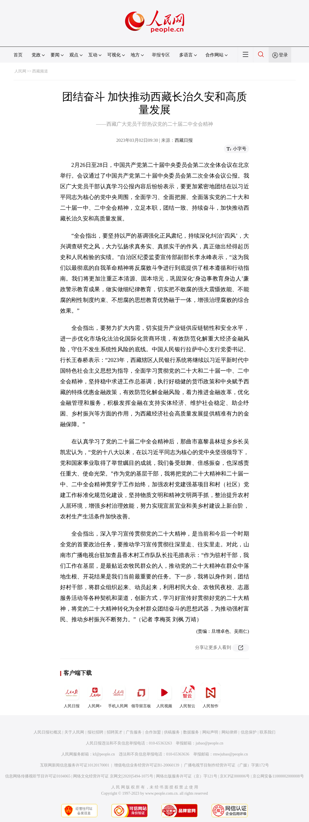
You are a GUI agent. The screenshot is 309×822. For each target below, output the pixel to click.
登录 (283, 54)
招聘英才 (114, 732)
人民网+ (95, 695)
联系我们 (267, 732)
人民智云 (187, 695)
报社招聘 (95, 732)
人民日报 (72, 695)
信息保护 (249, 732)
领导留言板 (141, 695)
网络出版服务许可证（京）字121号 (186, 776)
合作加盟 (153, 732)
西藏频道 (40, 71)
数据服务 (191, 732)
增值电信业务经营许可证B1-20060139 (146, 765)
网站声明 (210, 732)
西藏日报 (184, 140)
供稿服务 (172, 732)
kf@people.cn (104, 754)
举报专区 (161, 54)
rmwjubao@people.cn (230, 754)
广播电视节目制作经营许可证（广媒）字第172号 (226, 765)
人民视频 (164, 695)
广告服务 (134, 732)
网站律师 (229, 732)
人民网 (20, 71)
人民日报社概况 (47, 732)
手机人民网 (118, 695)
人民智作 (210, 695)
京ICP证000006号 (235, 776)
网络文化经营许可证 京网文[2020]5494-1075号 (113, 776)
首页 (18, 54)
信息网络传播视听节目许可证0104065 (37, 776)
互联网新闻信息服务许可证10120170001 (74, 765)
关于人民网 (74, 732)
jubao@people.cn (209, 743)
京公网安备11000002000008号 (278, 776)
